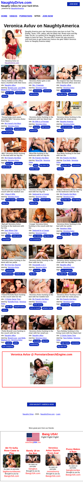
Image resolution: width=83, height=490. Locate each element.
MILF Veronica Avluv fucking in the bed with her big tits (13, 154)
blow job (9, 163)
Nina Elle (38, 160)
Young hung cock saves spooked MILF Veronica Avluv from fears (13, 119)
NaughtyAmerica (17, 8)
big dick (77, 127)
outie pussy (65, 91)
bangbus (33, 468)
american (33, 130)
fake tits (5, 203)
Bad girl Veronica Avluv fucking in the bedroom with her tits (12, 226)
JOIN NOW (73, 4)
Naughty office (10, 85)
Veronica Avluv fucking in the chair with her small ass (41, 332)
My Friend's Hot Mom (13, 123)
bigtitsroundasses (11, 471)
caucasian (37, 91)
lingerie (36, 127)
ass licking (76, 200)
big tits (36, 200)
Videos (13, 16)
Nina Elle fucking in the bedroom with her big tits (39, 154)
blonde (4, 96)
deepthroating (20, 129)
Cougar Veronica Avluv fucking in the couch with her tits (41, 226)
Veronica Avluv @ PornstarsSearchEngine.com (41, 354)
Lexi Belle (21, 88)
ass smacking (35, 239)
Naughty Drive (28, 414)
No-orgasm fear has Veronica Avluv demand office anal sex (68, 82)
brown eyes (34, 169)
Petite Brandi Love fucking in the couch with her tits (13, 332)
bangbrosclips (73, 470)
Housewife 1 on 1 (39, 265)
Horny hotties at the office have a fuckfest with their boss (13, 82)
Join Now (48, 16)
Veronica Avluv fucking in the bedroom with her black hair (41, 118)
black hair (33, 203)
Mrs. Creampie (38, 85)
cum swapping (7, 346)
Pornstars (25, 16)
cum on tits (6, 167)
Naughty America (66, 121)
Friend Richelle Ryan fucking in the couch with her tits (13, 296)
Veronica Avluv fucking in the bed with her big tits (41, 191)
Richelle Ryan (13, 302)
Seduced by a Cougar (40, 194)
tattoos (4, 310)
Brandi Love (12, 88)
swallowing (34, 344)
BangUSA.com (11, 476)
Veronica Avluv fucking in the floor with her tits (41, 261)
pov (43, 270)
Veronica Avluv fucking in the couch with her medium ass (13, 191)
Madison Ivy (5, 90)
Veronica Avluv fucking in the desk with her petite (13, 261)
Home (4, 16)
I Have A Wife (10, 194)
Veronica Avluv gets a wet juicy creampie (39, 82)
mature (75, 234)
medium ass (19, 274)
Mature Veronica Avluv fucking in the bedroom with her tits (69, 191)
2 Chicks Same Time (13, 299)
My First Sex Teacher (13, 265)
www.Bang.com (33, 442)
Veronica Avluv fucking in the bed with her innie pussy (68, 118)
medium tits (20, 93)
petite (60, 237)
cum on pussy (7, 132)
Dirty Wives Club (11, 230)
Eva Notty (66, 160)
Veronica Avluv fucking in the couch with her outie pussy (68, 296)
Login (58, 414)
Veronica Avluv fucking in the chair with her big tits (68, 261)
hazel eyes (76, 305)
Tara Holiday (68, 338)
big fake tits (62, 94)
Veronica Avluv (16, 90)
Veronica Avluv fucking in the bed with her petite (68, 225)
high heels (65, 343)
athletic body (47, 308)
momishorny (53, 471)
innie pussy (38, 305)
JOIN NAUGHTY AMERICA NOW (41, 404)
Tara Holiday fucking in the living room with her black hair (68, 332)
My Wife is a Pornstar (40, 121)
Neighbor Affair (65, 228)
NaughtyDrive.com (16, 2)
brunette (9, 129)
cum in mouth (35, 308)
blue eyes (9, 93)
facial (36, 165)
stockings (18, 163)
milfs (59, 308)
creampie (47, 91)
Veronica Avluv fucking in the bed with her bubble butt (41, 296)
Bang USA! (50, 434)
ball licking (34, 94)
